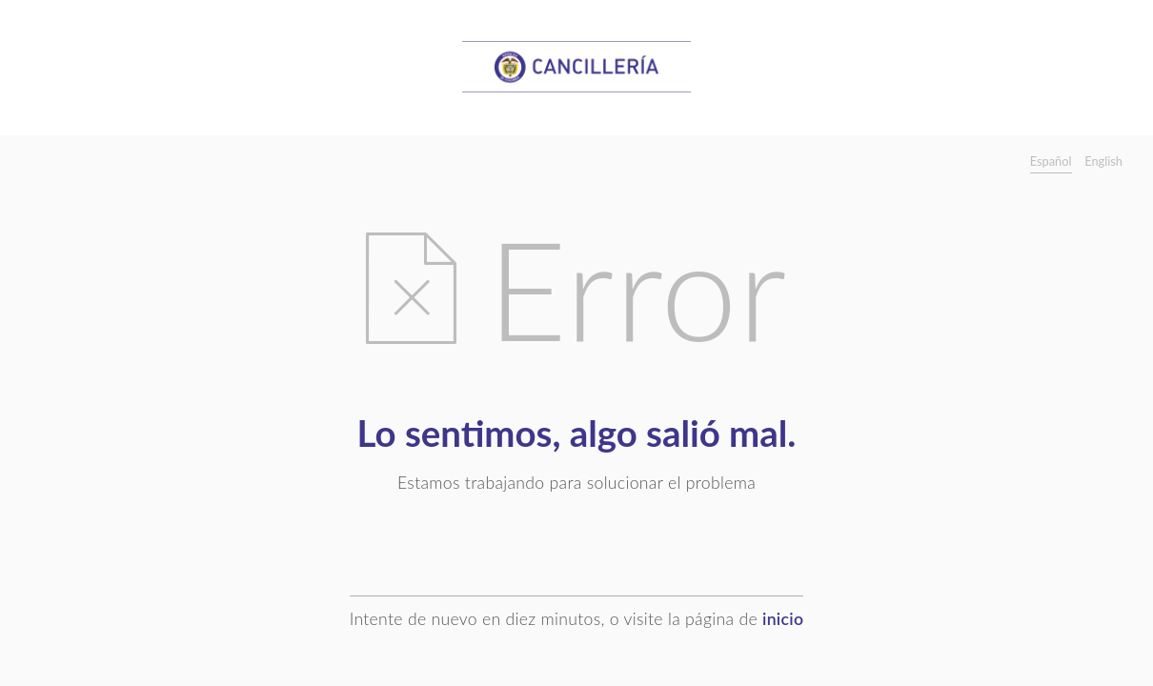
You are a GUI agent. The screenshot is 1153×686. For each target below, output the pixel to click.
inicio (782, 619)
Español (1051, 161)
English (1103, 161)
